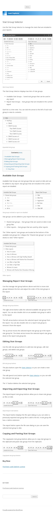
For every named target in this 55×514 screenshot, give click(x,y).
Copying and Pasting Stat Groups (15, 166)
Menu (27, 7)
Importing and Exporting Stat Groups (17, 164)
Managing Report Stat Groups (14, 159)
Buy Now (10, 169)
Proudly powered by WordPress (13, 510)
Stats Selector (27, 368)
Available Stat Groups (12, 156)
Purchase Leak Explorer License (14, 467)
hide (20, 153)
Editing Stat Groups (11, 161)
